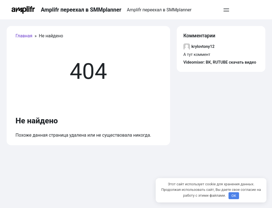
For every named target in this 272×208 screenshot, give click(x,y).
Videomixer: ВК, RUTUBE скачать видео (219, 62)
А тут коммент (196, 54)
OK (233, 196)
